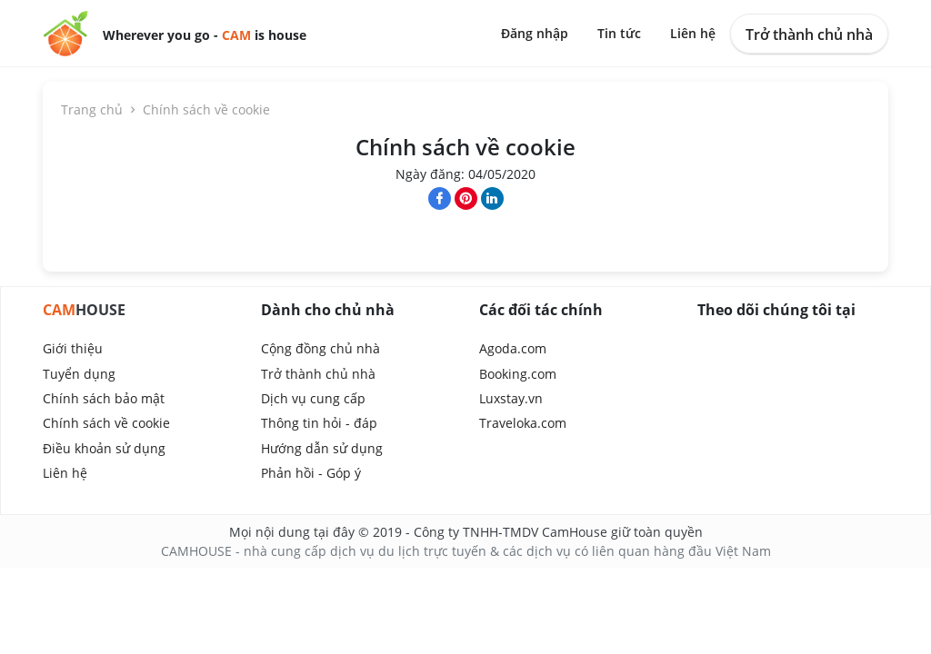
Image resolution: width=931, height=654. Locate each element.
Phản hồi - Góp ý (311, 472)
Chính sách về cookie (106, 422)
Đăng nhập (534, 33)
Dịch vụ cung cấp (313, 398)
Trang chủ (100, 109)
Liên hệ (693, 33)
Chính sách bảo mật (104, 398)
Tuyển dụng (79, 373)
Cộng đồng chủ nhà (320, 348)
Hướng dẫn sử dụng (322, 448)
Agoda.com (512, 348)
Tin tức (619, 33)
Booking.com (517, 373)
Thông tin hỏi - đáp (319, 422)
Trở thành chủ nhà (809, 35)
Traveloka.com (522, 422)
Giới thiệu (73, 348)
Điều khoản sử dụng (104, 448)
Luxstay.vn (511, 398)
